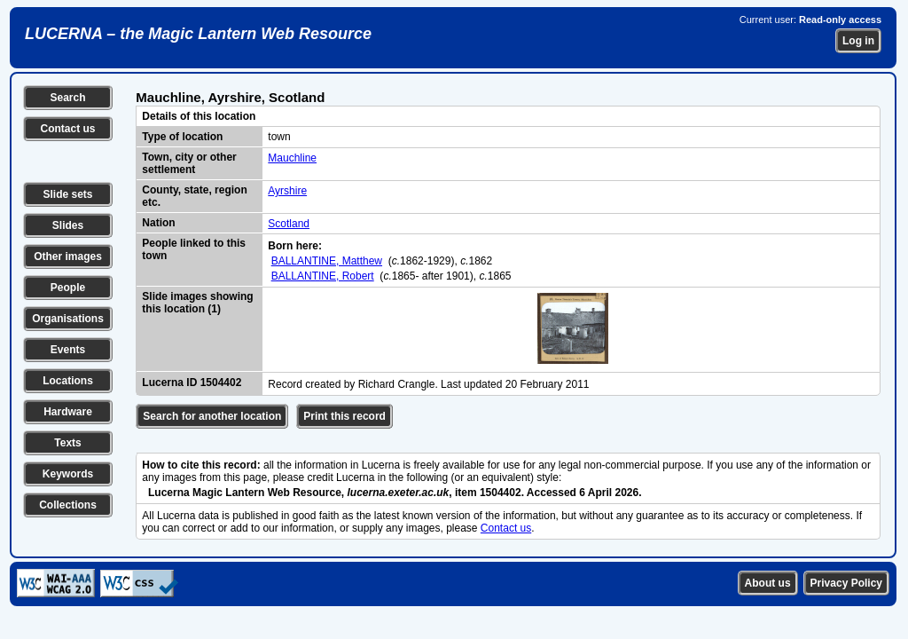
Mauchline (292, 158)
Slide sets (67, 194)
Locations (68, 381)
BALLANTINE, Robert (322, 276)
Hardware (67, 412)
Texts (67, 443)
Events (68, 349)
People (68, 287)
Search (67, 97)
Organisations (68, 318)
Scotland (288, 223)
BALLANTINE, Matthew (326, 261)
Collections (68, 505)
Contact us (67, 128)
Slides (67, 225)
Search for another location (212, 416)
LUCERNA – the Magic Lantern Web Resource (198, 34)
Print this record (344, 416)
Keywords (68, 474)
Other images (68, 256)
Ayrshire (287, 191)
